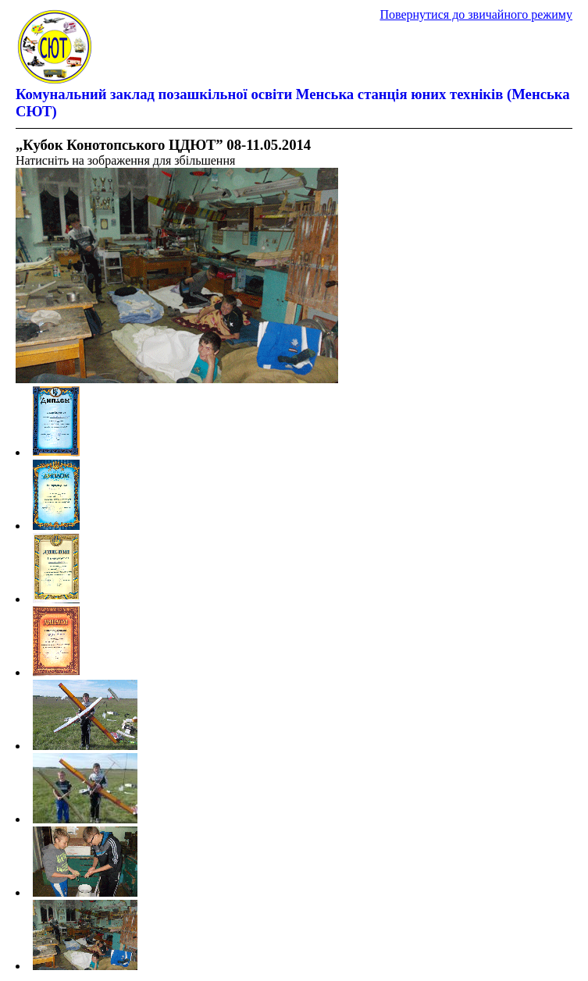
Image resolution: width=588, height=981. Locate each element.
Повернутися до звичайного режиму (476, 14)
